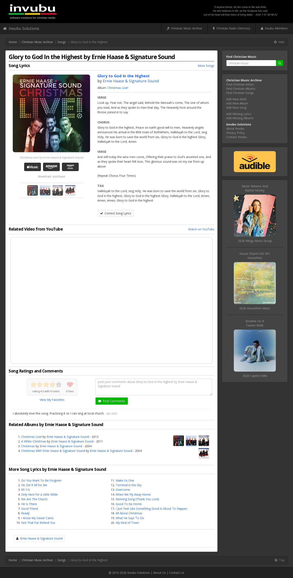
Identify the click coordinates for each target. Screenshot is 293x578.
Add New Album (237, 103)
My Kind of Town (127, 523)
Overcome (123, 490)
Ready (25, 513)
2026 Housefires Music (254, 308)
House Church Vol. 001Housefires (254, 256)
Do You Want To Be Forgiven (41, 480)
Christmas (28, 446)
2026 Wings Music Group (255, 241)
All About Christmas (129, 513)
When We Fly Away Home (133, 494)
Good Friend (29, 509)
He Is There (29, 504)
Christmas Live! (117, 88)
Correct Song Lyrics (115, 213)
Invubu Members (274, 28)
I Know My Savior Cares (37, 518)
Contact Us (176, 573)
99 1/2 (25, 490)
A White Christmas (33, 441)
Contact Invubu (236, 137)
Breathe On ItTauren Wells (255, 323)
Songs (62, 42)
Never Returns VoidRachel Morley (255, 188)
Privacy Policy (235, 133)
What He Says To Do (130, 518)
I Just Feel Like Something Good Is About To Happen (151, 509)
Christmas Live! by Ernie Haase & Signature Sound (51, 157)
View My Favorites (52, 400)
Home (13, 42)
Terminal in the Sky (128, 485)
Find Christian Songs (240, 93)
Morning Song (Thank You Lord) (137, 499)
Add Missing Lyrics (238, 114)
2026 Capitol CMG (255, 376)
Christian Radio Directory (231, 28)
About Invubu (235, 129)
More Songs (206, 66)
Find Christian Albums (240, 89)
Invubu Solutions (21, 28)
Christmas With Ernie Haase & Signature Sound (53, 451)
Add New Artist (236, 99)
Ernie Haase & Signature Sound (131, 80)
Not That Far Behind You (38, 523)
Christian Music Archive (184, 28)
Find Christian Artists (240, 84)
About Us (159, 573)
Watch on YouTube (201, 229)
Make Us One (125, 480)
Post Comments (111, 401)
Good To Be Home (129, 504)
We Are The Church (34, 499)
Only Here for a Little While (39, 494)
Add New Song (236, 108)
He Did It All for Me (34, 485)
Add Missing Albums (240, 118)
